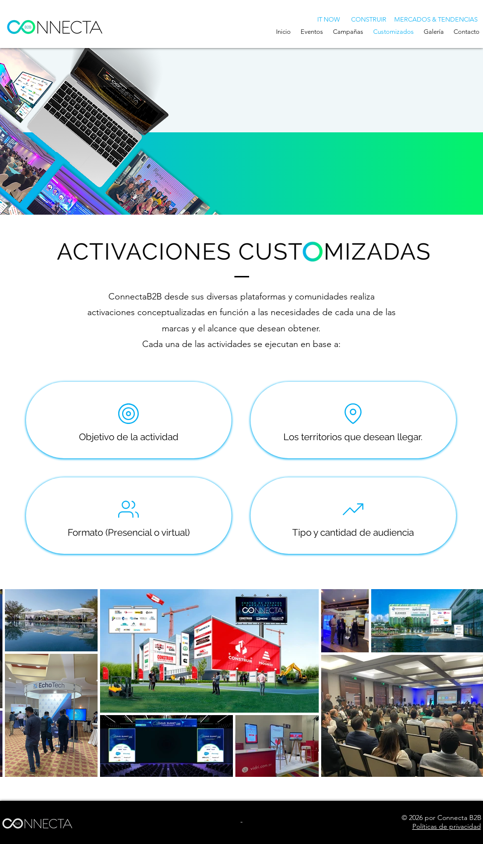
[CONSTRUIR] (368, 19)
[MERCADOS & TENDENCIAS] (436, 19)
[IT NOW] (328, 19)
